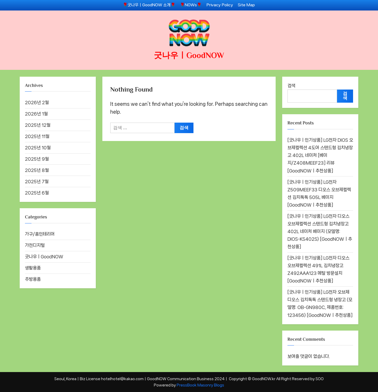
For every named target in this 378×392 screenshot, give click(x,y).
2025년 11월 (37, 136)
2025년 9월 (37, 158)
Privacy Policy (220, 5)
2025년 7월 (37, 181)
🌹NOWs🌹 (191, 5)
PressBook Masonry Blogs (200, 385)
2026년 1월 (36, 113)
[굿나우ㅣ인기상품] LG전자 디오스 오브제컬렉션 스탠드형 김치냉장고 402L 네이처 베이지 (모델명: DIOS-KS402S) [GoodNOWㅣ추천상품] (319, 231)
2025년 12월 (37, 125)
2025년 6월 (37, 192)
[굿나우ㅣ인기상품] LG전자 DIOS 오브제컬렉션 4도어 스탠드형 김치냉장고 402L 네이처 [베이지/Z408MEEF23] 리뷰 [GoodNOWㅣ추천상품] (320, 155)
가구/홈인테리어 (40, 234)
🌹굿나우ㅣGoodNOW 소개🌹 (149, 5)
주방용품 (33, 279)
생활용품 (33, 267)
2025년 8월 (37, 170)
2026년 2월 (37, 102)
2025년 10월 (38, 147)
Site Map (246, 5)
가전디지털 (35, 245)
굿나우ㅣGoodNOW (189, 55)
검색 (291, 85)
